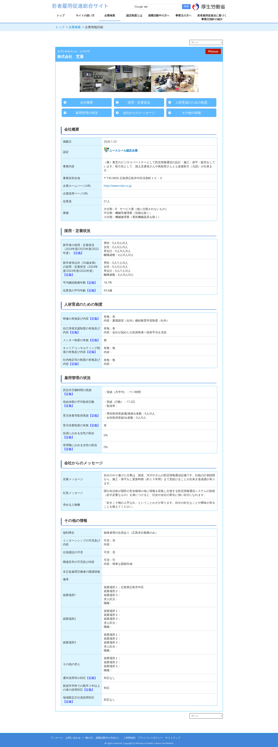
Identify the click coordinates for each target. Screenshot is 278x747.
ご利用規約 (129, 737)
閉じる (195, 42)
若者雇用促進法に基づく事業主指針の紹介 (212, 17)
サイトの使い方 (85, 15)
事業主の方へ (183, 15)
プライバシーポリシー (150, 737)
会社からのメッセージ (139, 113)
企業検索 (109, 15)
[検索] (157, 7)
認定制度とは (134, 15)
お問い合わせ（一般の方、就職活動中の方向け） (93, 737)
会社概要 (86, 102)
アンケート (57, 737)
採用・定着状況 (139, 102)
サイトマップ (172, 737)
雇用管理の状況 (86, 113)
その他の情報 (191, 113)
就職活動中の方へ (159, 15)
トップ (61, 15)
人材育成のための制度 (191, 102)
